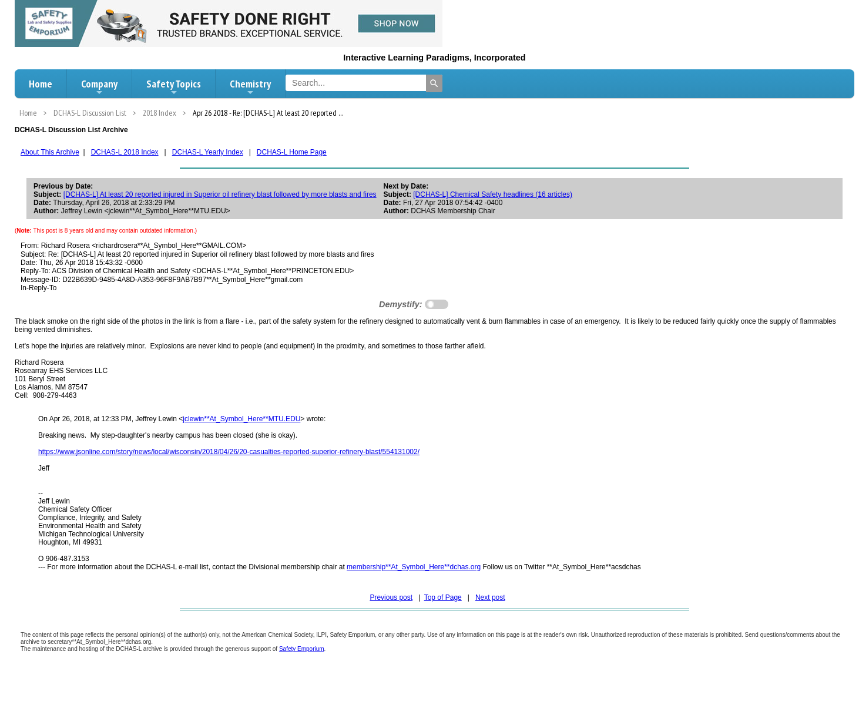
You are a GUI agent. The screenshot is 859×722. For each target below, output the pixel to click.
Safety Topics (173, 87)
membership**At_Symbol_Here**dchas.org (414, 567)
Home (40, 83)
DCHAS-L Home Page (292, 152)
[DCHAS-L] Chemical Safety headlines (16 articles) (492, 194)
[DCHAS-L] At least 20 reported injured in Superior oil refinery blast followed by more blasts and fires (220, 194)
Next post (490, 597)
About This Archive (50, 152)
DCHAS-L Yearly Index (207, 152)
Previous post (391, 597)
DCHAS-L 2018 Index (125, 152)
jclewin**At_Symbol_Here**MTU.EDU (241, 419)
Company (99, 87)
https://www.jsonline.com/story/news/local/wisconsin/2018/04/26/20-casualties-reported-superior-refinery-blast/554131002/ (229, 452)
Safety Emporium (301, 649)
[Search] (434, 83)
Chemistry (250, 87)
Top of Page (443, 597)
